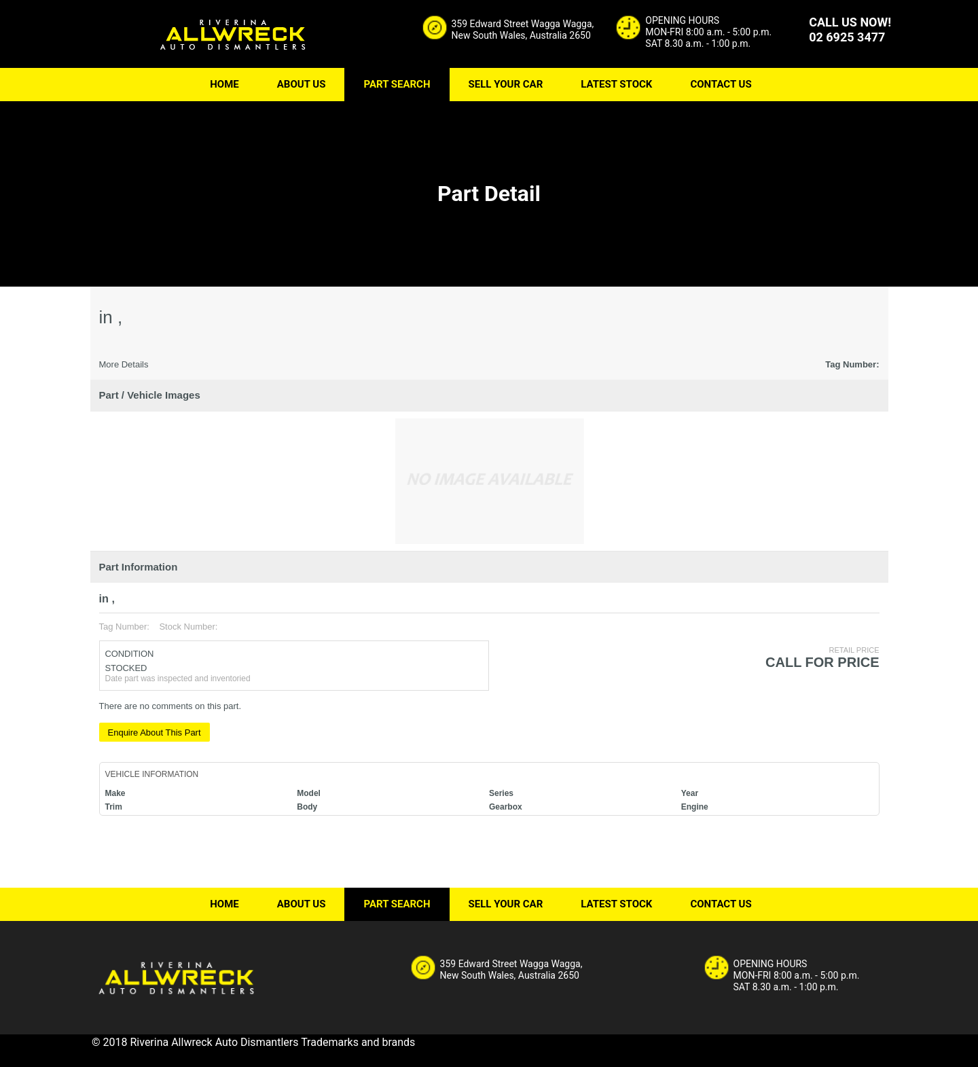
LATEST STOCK (616, 84)
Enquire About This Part (154, 732)
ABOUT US (301, 84)
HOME (224, 84)
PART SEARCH (396, 84)
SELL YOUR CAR (506, 84)
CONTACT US (720, 84)
